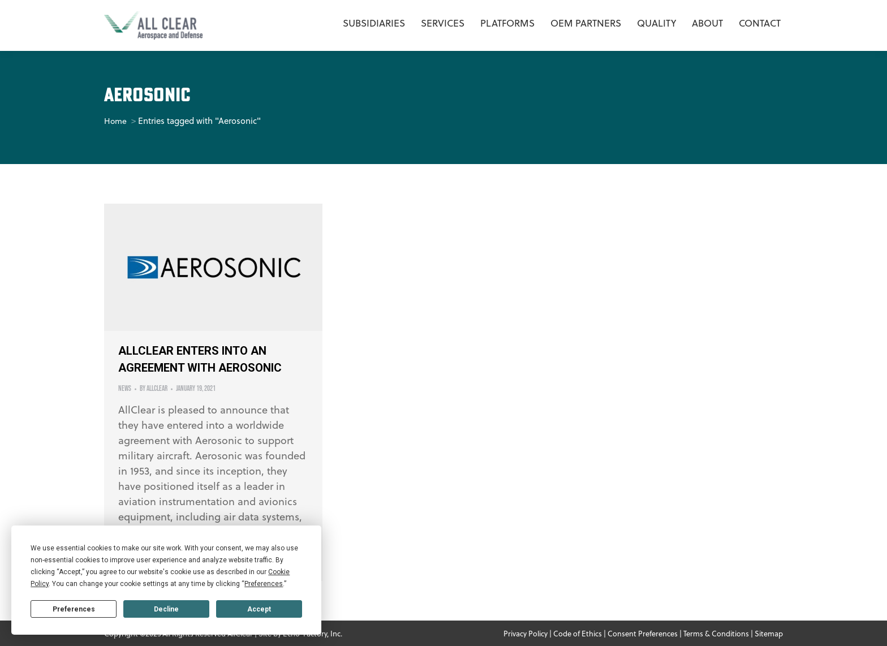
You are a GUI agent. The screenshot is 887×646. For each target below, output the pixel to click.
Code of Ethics (577, 633)
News (124, 388)
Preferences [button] (263, 584)
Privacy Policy (525, 633)
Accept (259, 609)
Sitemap (769, 633)
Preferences (74, 609)
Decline (166, 609)
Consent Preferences (643, 633)
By (153, 388)
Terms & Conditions (716, 633)
